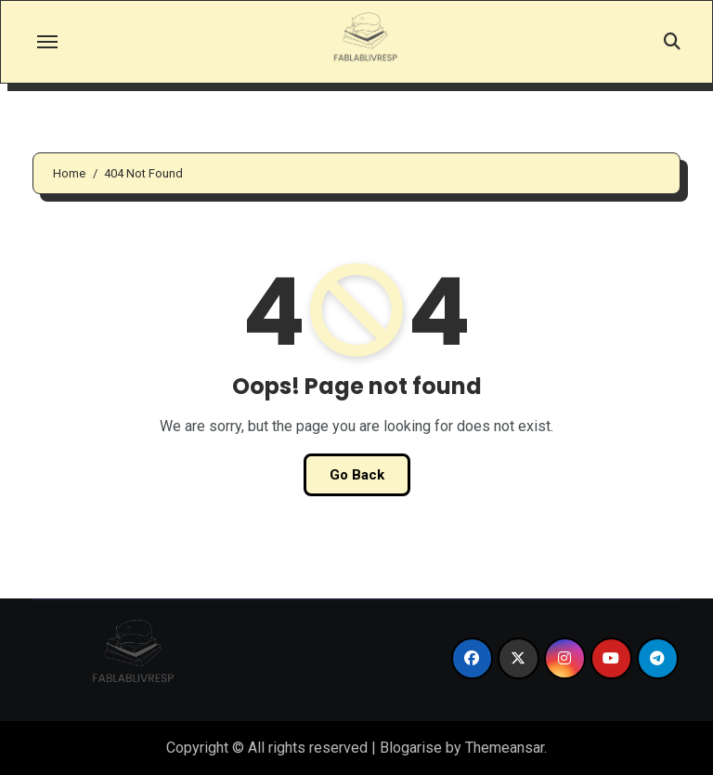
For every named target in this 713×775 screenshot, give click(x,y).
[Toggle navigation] (47, 42)
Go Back (357, 474)
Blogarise (411, 747)
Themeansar (504, 747)
